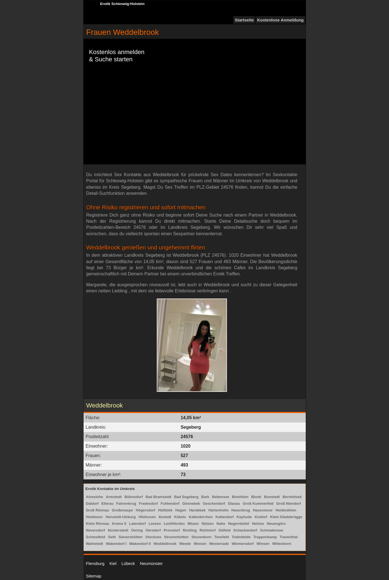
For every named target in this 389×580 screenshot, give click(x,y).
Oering (137, 530)
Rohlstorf (208, 530)
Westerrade (219, 544)
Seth (112, 537)
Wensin (200, 544)
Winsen (262, 544)
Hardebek (197, 510)
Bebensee (220, 497)
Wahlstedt (94, 544)
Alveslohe (94, 497)
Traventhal (289, 537)
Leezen (155, 523)
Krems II (119, 523)
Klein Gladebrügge (286, 517)
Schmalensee (271, 530)
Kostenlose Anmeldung (280, 20)
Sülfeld (225, 530)
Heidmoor (94, 517)
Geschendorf (214, 503)
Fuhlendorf (170, 503)
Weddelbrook (165, 544)
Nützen (208, 523)
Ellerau (107, 503)
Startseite (244, 20)
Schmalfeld (95, 537)
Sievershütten (131, 537)
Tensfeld (221, 537)
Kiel (112, 563)
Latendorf (137, 523)
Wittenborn (281, 544)
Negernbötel (238, 523)
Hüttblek (165, 510)
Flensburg (95, 563)
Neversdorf (95, 530)
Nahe (220, 523)
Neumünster (151, 563)
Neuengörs (276, 523)
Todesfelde (241, 537)
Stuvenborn (201, 537)
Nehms (258, 523)
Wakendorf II (140, 544)
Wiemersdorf (243, 544)
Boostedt (272, 497)
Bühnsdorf (133, 497)
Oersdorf (153, 530)
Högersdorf (145, 510)
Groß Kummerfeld (258, 503)
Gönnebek (191, 503)
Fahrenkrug (126, 503)
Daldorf (92, 503)
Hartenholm (218, 510)
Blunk (256, 497)
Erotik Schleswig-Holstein (122, 4)
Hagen (180, 510)
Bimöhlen (240, 497)
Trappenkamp (265, 537)
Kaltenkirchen (201, 517)
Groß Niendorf (288, 503)
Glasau (234, 503)
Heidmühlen (285, 510)
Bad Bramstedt (158, 497)
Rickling (190, 530)
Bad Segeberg (186, 497)
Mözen (193, 523)
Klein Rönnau (97, 523)
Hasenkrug (240, 510)
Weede (185, 544)
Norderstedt (118, 530)
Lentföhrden (174, 523)
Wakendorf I (116, 544)
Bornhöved (292, 497)
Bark (205, 497)
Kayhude (244, 517)
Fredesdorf (148, 503)
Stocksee (153, 537)
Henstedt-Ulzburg (121, 517)
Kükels (180, 517)
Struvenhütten (176, 537)
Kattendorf (225, 517)
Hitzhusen (147, 517)
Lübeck (128, 563)
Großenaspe (122, 510)
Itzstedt (165, 517)
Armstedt (114, 497)
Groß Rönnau (97, 510)
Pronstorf (172, 530)
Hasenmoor (263, 510)
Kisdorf (261, 517)
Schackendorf (245, 530)
